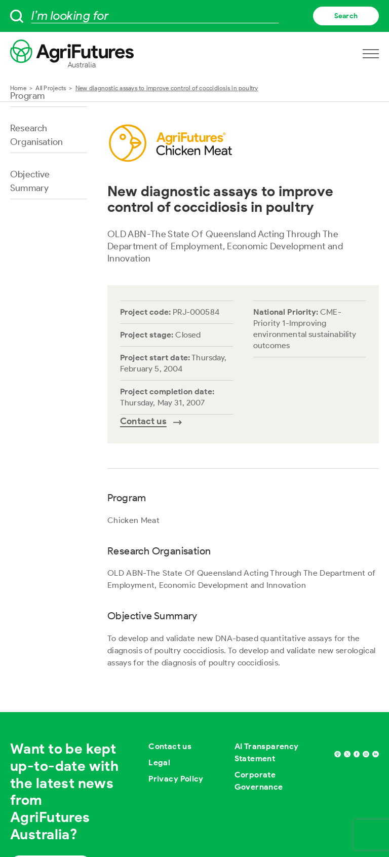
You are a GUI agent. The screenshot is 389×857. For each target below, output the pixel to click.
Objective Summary (30, 181)
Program (27, 95)
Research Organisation (36, 135)
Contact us (169, 746)
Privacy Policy (176, 779)
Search (346, 16)
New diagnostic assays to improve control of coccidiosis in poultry (166, 88)
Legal (159, 762)
